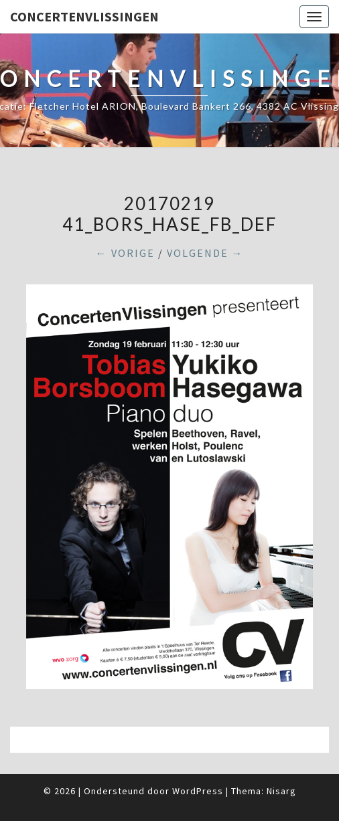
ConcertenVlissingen (84, 16)
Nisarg (281, 791)
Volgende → (205, 253)
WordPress (197, 791)
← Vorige (125, 253)
